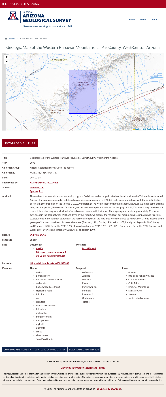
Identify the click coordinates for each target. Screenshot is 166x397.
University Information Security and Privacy (83, 367)
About (143, 19)
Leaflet (137, 129)
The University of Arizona (108, 388)
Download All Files (20, 143)
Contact (155, 19)
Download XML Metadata (17, 349)
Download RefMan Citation (84, 349)
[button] (6, 57)
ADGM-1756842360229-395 (44, 182)
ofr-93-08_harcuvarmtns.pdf (50, 255)
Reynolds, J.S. (37, 187)
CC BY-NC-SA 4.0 (38, 234)
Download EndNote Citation (50, 349)
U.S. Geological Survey (153, 129)
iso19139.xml (89, 248)
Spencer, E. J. (36, 191)
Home (131, 19)
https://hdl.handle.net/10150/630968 (49, 263)
